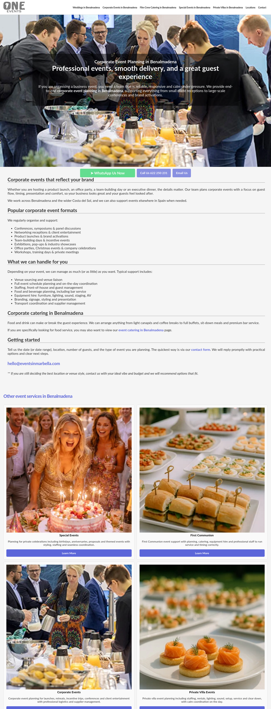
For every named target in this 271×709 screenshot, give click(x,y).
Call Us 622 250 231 (154, 173)
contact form (200, 349)
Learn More (69, 553)
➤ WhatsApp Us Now (107, 173)
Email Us (181, 173)
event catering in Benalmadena (140, 330)
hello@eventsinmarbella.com (34, 363)
